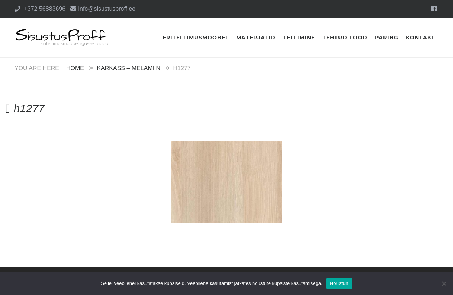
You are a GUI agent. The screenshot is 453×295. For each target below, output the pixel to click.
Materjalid (256, 37)
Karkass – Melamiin (128, 68)
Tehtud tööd (344, 37)
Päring (386, 37)
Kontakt (420, 37)
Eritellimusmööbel (196, 37)
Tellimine (299, 37)
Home (75, 68)
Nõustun (339, 283)
